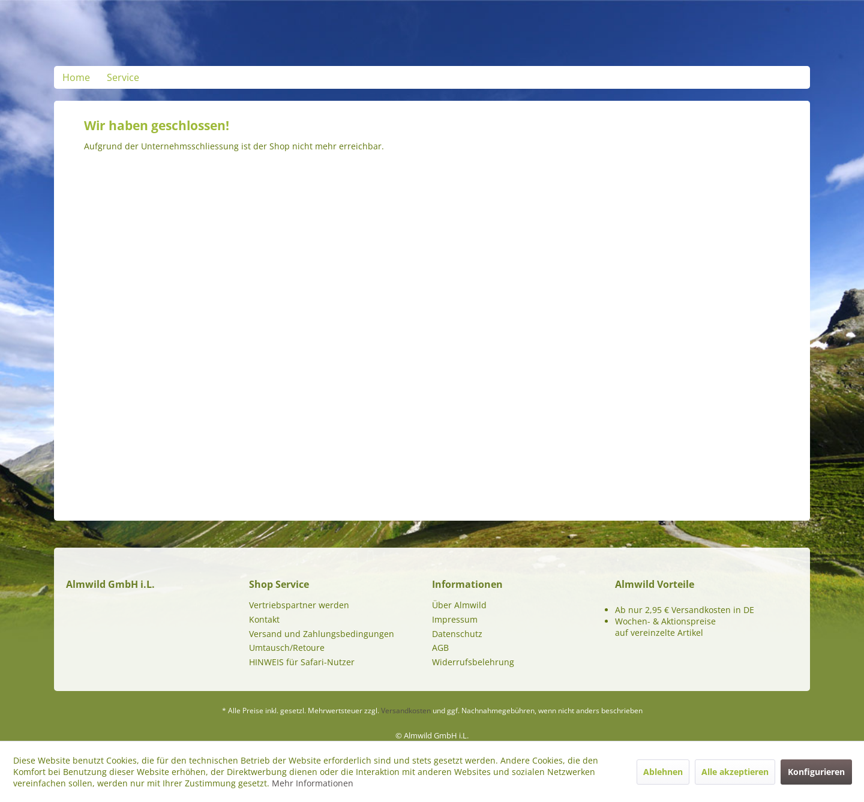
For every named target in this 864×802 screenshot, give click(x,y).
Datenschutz (457, 633)
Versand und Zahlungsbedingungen (321, 633)
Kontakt (264, 619)
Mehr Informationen (312, 783)
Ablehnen (663, 771)
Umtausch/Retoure (287, 647)
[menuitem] (76, 77)
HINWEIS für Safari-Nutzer (302, 662)
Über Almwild (459, 605)
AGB (440, 647)
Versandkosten (406, 710)
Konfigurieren (816, 771)
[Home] (76, 77)
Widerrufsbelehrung (473, 662)
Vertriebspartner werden (299, 605)
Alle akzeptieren (735, 771)
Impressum (455, 619)
